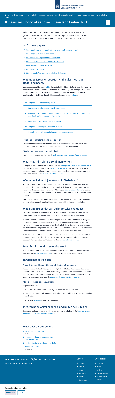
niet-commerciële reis (73, 190)
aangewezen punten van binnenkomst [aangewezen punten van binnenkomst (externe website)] (76, 166)
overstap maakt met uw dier (53, 174)
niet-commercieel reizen (59, 168)
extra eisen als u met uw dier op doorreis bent (67, 277)
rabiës (48, 87)
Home (8, 15)
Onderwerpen (19, 15)
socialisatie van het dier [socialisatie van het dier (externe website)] (68, 240)
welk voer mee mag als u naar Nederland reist (70, 155)
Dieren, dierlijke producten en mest (39, 15)
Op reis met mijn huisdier (64, 15)
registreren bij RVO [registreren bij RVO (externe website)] (43, 253)
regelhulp (73, 95)
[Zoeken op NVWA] (108, 22)
